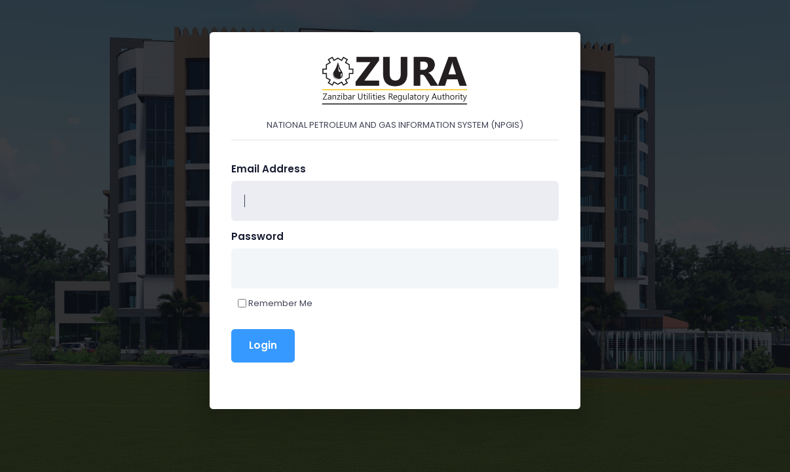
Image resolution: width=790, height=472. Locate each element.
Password (257, 236)
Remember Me (280, 303)
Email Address (268, 169)
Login (263, 345)
